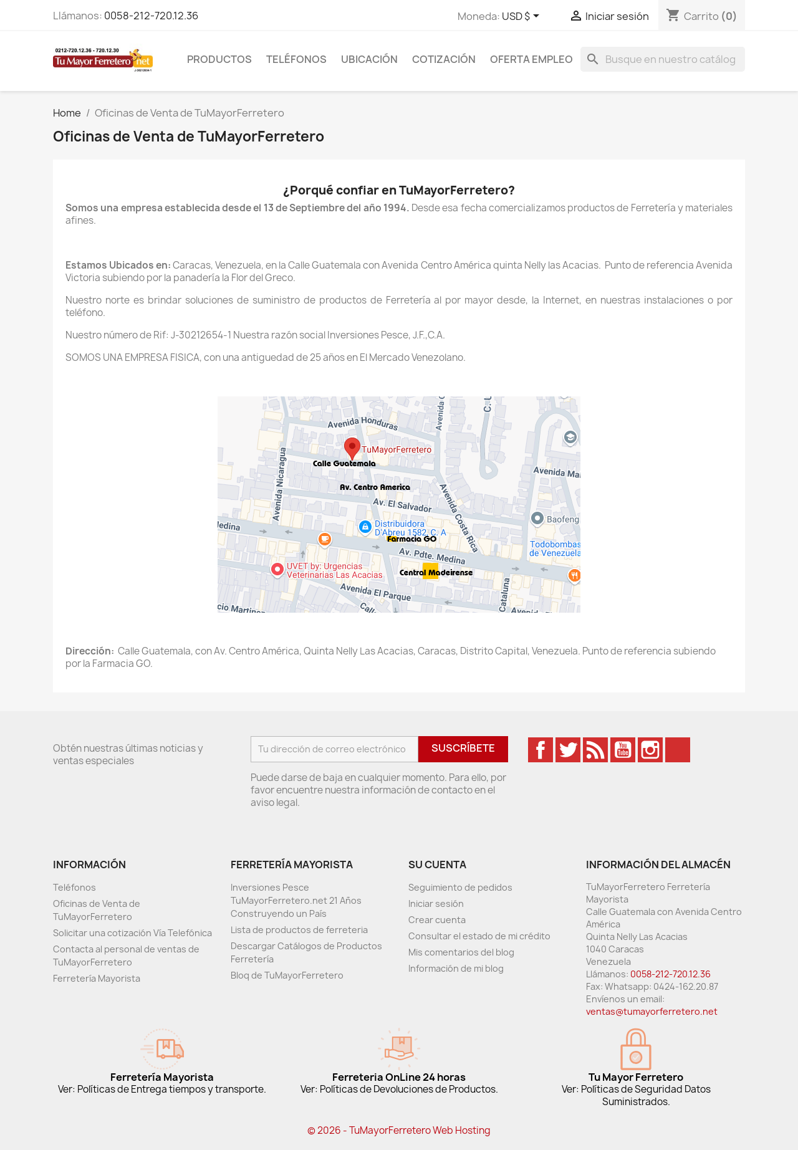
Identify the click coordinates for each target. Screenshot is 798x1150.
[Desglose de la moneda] (523, 16)
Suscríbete (463, 748)
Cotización (444, 59)
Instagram (650, 749)
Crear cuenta (437, 920)
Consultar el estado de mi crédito (479, 936)
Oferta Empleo (531, 59)
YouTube (622, 749)
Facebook (540, 749)
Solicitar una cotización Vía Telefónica (132, 933)
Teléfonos (296, 59)
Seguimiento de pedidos (460, 887)
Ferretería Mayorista (96, 978)
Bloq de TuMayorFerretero (287, 975)
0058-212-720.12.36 (151, 15)
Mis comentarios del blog (461, 952)
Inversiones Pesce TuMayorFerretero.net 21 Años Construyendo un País (296, 900)
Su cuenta (437, 864)
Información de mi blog (456, 968)
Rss (595, 749)
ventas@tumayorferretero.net (652, 1011)
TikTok (677, 749)
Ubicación (369, 59)
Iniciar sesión (436, 903)
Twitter (567, 749)
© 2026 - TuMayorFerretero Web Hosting (399, 1130)
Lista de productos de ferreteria (299, 930)
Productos (219, 59)
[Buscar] (662, 59)
